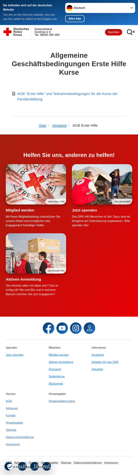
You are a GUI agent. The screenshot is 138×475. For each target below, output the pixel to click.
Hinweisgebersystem (62, 401)
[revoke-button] (8, 466)
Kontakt (10, 415)
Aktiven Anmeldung (23, 279)
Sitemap (11, 429)
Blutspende (56, 383)
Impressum (13, 444)
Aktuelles (97, 369)
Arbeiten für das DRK (105, 362)
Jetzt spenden (84, 210)
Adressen (12, 408)
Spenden (113, 32)
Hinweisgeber (14, 422)
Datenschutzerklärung (20, 437)
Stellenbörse (57, 376)
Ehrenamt (55, 369)
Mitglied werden (20, 210)
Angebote (97, 354)
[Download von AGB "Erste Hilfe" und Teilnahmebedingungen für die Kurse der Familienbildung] (69, 96)
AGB (9, 401)
